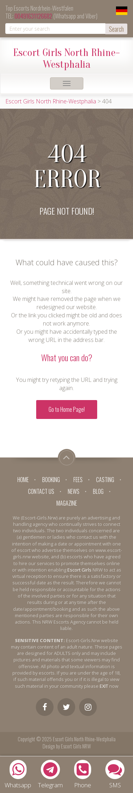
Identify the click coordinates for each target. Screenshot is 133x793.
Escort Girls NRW (76, 746)
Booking (51, 479)
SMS (114, 774)
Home (23, 479)
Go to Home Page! (67, 409)
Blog (98, 491)
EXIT (104, 686)
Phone (82, 774)
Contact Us (41, 491)
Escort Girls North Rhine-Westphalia (66, 57)
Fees (78, 479)
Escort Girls (79, 570)
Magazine (66, 503)
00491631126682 (33, 15)
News (73, 491)
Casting (105, 479)
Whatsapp (18, 774)
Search (116, 29)
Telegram (50, 774)
